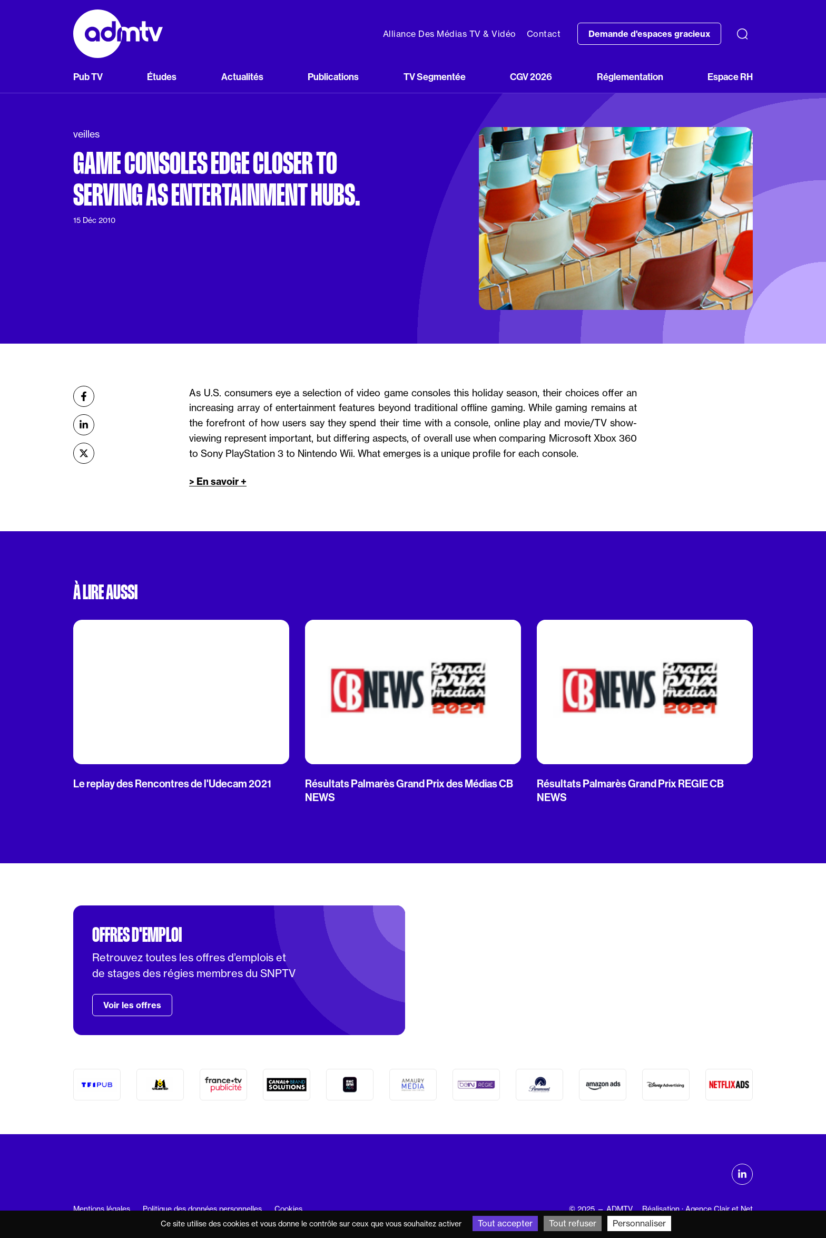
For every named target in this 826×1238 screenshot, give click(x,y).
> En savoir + (218, 481)
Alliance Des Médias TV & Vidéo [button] (449, 33)
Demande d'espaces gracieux (649, 33)
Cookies (288, 1209)
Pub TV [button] (88, 77)
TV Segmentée (435, 77)
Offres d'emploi (137, 935)
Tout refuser (572, 1223)
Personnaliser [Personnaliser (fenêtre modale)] (639, 1223)
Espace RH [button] (730, 77)
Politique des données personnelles (202, 1209)
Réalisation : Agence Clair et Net (697, 1209)
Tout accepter (505, 1223)
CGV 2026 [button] (531, 77)
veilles (86, 134)
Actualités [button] (242, 77)
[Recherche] (742, 33)
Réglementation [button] (630, 77)
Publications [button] (333, 77)
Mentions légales (101, 1209)
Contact (544, 33)
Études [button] (161, 77)
